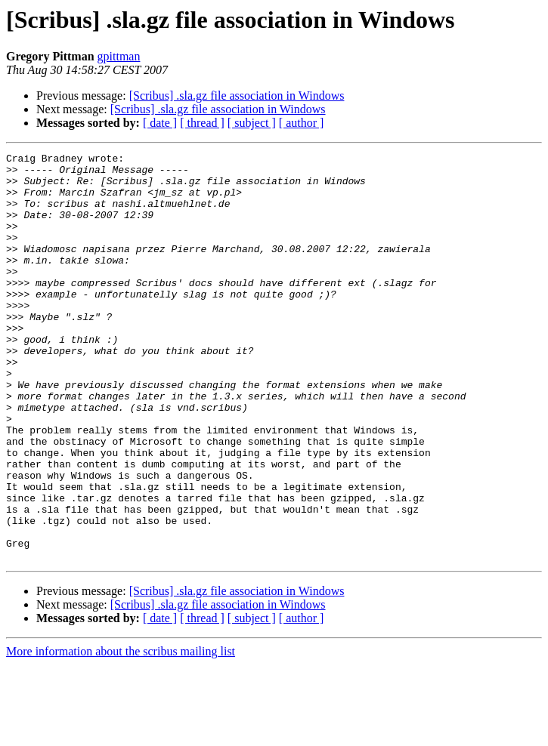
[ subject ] (252, 122)
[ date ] (160, 122)
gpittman (119, 56)
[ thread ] (202, 122)
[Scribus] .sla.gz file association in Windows (237, 95)
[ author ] (301, 122)
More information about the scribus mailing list (120, 732)
